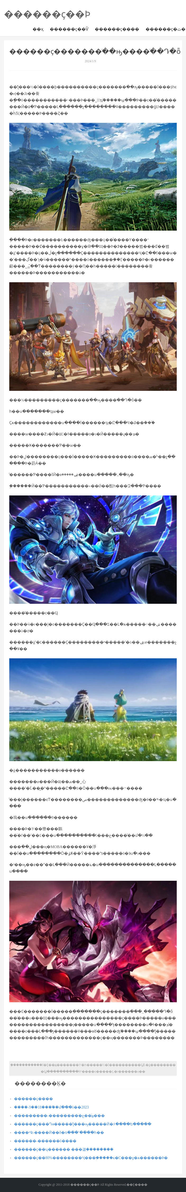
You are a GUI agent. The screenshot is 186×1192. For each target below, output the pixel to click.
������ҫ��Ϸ (47, 14)
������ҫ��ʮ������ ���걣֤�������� (64, 1149)
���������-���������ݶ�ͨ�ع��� (59, 1116)
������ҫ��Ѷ (69, 29)
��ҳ (38, 29)
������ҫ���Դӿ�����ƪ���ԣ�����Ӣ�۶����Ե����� (82, 1124)
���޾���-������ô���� (45, 1141)
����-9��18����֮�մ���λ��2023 (51, 1107)
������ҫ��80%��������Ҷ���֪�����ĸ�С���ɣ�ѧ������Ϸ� (91, 1158)
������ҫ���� (117, 29)
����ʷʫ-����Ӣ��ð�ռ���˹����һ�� (59, 1133)
